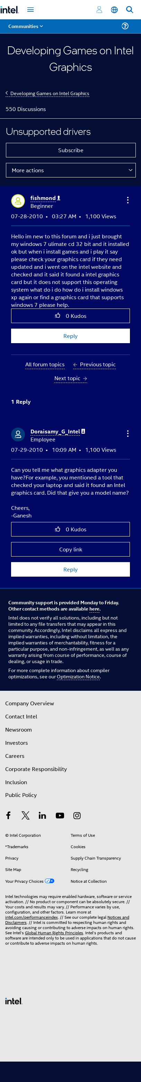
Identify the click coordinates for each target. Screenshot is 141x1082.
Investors (16, 742)
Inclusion (16, 782)
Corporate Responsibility (36, 769)
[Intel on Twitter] (26, 816)
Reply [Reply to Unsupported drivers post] (70, 336)
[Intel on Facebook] (8, 816)
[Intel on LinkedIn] (43, 816)
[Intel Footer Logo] (14, 1000)
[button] (127, 200)
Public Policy (21, 795)
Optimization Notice (78, 676)
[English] (114, 9)
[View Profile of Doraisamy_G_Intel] (57, 431)
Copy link (70, 549)
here (94, 608)
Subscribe (70, 150)
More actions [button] (28, 170)
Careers (14, 756)
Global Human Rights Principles (54, 932)
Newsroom (18, 729)
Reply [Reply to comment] (70, 569)
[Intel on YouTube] (60, 816)
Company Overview (29, 703)
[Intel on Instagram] (77, 816)
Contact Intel (21, 716)
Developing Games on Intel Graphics (49, 93)
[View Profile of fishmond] (45, 198)
